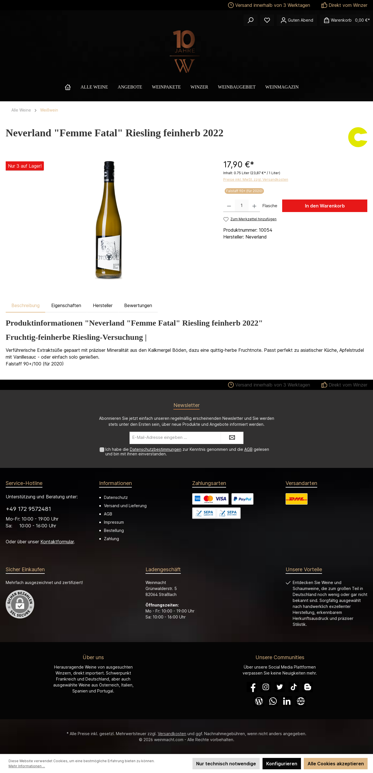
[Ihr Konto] (297, 20)
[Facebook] (251, 687)
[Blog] (259, 701)
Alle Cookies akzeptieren (336, 763)
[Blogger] (307, 687)
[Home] (73, 87)
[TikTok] (293, 687)
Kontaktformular (57, 541)
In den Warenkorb (325, 206)
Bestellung (114, 530)
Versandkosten (172, 733)
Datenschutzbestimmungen (155, 449)
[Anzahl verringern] (229, 206)
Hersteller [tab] (102, 305)
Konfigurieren (281, 763)
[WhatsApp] (273, 701)
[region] (109, 220)
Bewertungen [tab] (138, 305)
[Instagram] (265, 687)
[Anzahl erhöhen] (254, 206)
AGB (248, 449)
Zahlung (111, 538)
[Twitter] (279, 687)
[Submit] (232, 438)
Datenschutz (116, 497)
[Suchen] (250, 20)
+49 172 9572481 (28, 508)
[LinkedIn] (286, 701)
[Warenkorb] (345, 20)
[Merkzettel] (267, 20)
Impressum (114, 522)
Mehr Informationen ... (27, 766)
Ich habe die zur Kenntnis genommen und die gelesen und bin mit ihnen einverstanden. (187, 452)
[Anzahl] (242, 206)
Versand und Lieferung (125, 505)
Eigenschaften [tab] (66, 305)
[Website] (300, 701)
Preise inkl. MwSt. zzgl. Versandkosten (255, 179)
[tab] (25, 305)
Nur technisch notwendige (226, 763)
